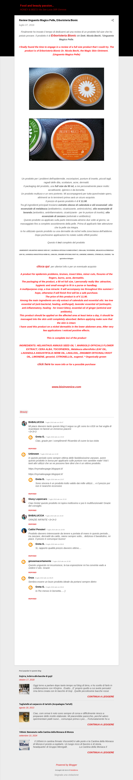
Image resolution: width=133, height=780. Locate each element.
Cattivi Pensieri (36, 529)
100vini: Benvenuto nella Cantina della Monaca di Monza (46, 732)
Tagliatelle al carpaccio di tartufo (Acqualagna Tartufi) (45, 704)
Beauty (23, 412)
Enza (31, 577)
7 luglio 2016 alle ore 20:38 (61, 561)
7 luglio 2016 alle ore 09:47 (54, 422)
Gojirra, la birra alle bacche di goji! (35, 676)
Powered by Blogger (66, 765)
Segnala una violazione (66, 775)
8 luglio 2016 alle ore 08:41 (55, 544)
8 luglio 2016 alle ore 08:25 (44, 578)
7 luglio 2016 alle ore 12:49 (49, 454)
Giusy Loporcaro (37, 499)
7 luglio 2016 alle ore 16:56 (55, 530)
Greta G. (40, 436)
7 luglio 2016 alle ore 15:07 (55, 479)
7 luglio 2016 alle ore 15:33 (54, 516)
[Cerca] (117, 6)
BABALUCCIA (36, 422)
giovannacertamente (39, 561)
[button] (112, 20)
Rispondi (32, 449)
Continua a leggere (100, 696)
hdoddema (74, 770)
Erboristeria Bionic (63, 35)
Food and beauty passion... (37, 5)
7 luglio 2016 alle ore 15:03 (55, 437)
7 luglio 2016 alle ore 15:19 (57, 499)
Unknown (33, 454)
